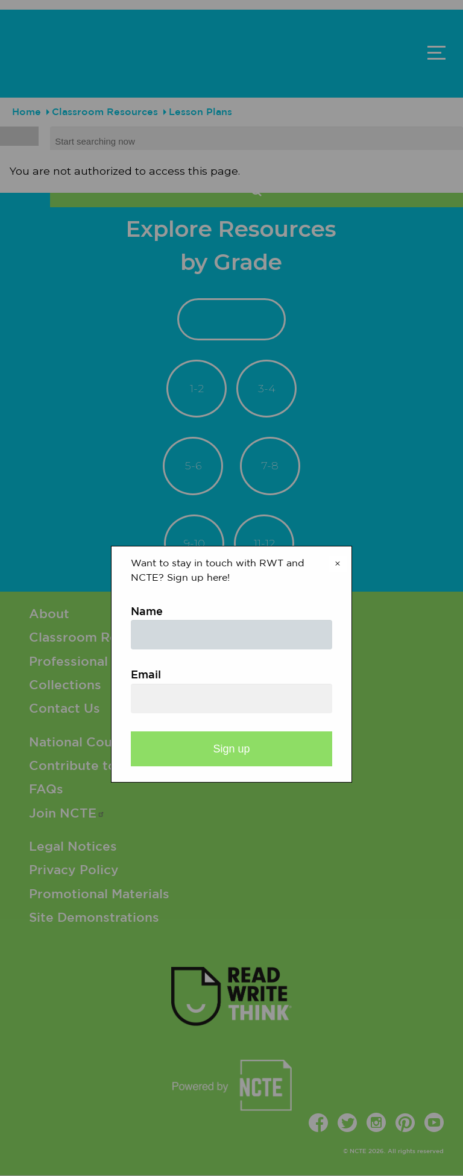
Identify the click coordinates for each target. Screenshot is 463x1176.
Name (147, 612)
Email (146, 675)
